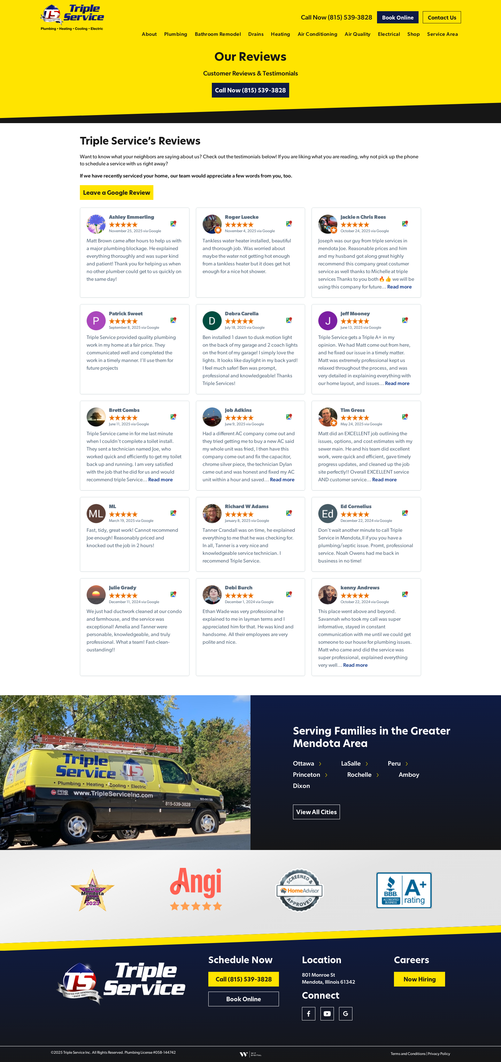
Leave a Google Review (116, 193)
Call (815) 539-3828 (244, 980)
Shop (413, 34)
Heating (280, 34)
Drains (256, 34)
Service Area (442, 34)
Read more (399, 287)
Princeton (306, 775)
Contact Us (442, 18)
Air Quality (357, 34)
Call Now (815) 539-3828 (336, 18)
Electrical (389, 34)
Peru (394, 764)
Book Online (398, 18)
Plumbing (176, 34)
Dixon (301, 786)
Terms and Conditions (408, 1054)
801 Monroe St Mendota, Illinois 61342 (328, 979)
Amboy (409, 775)
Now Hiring (420, 980)
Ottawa (303, 764)
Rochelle (359, 775)
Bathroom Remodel (218, 34)
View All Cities (316, 813)
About (149, 34)
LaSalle (351, 764)
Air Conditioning (318, 34)
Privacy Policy (439, 1054)
